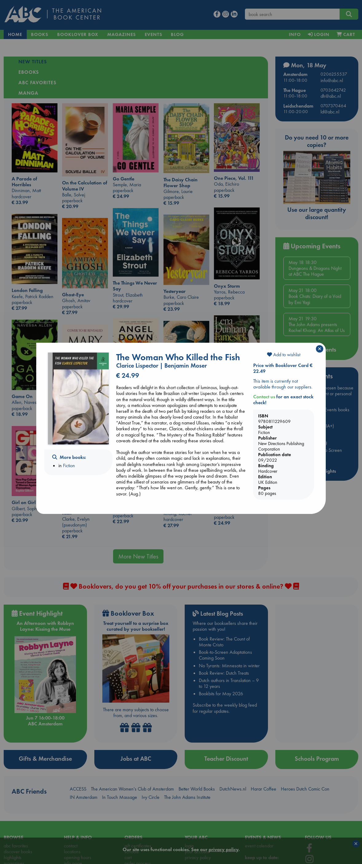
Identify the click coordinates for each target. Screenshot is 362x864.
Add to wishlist (283, 354)
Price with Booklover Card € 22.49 (283, 368)
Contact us (264, 396)
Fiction (69, 465)
